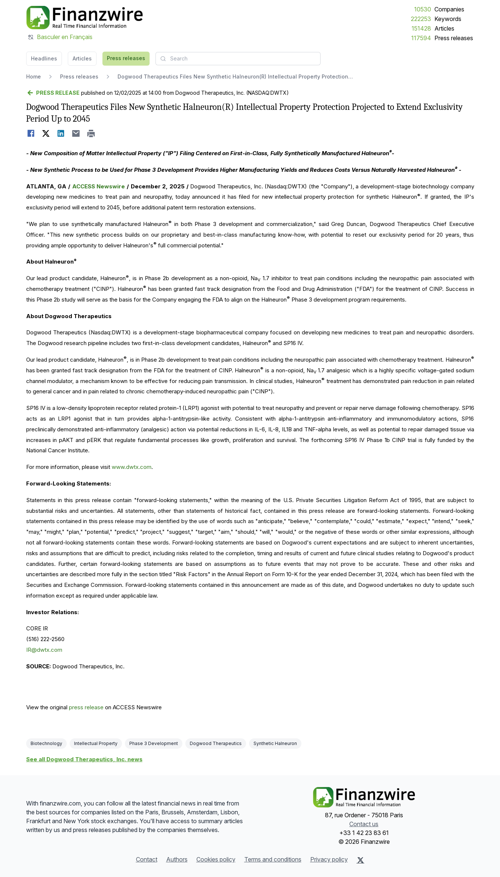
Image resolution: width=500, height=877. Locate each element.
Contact (146, 859)
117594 (421, 38)
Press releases (453, 38)
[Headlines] (84, 17)
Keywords (447, 18)
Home (33, 76)
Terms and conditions (272, 859)
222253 (421, 18)
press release (86, 707)
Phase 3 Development (153, 743)
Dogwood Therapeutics (216, 743)
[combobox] (238, 58)
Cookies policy (215, 859)
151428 (421, 28)
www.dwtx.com (131, 466)
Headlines (44, 58)
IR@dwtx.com (44, 649)
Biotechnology (46, 743)
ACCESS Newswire (98, 186)
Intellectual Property (96, 743)
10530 (422, 9)
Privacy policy (329, 859)
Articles (444, 28)
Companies (449, 9)
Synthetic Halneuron (275, 743)
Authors (177, 859)
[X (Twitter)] (360, 860)
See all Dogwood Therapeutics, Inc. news (84, 759)
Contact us (363, 824)
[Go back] (53, 93)
